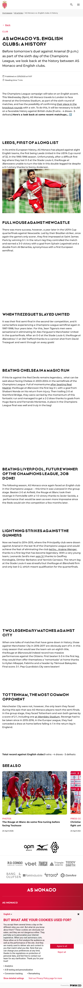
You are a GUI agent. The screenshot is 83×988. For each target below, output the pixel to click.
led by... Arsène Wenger (63, 549)
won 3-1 (40, 556)
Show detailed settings (13, 978)
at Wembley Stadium (47, 716)
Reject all (62, 952)
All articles (18, 13)
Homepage (7, 13)
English (8, 914)
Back (6, 25)
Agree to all (62, 946)
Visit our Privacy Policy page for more (45, 978)
